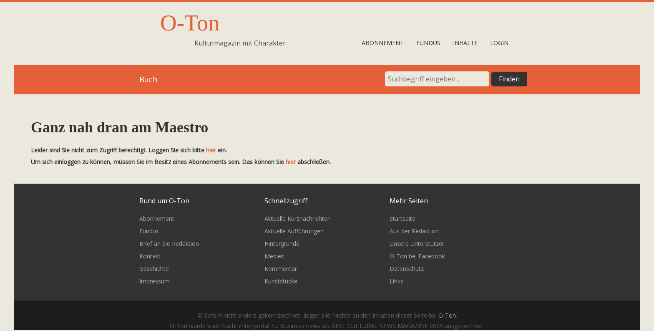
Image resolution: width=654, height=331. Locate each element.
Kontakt (150, 256)
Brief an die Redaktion (169, 244)
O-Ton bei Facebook (417, 256)
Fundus (428, 43)
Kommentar (280, 269)
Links (396, 281)
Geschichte (154, 269)
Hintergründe (281, 244)
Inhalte (465, 43)
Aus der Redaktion (414, 231)
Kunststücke (280, 281)
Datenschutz (407, 269)
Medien (274, 256)
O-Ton (190, 22)
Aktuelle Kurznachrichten (297, 218)
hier (211, 150)
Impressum (154, 281)
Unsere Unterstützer (417, 244)
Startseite (402, 218)
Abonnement (383, 43)
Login (499, 43)
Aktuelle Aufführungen (294, 231)
